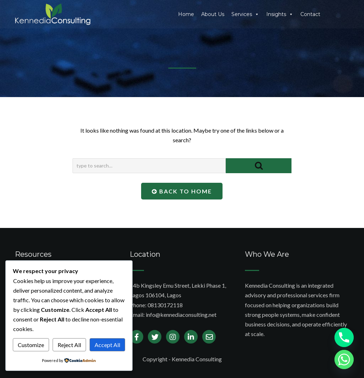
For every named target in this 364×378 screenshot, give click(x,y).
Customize (31, 344)
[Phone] (344, 337)
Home (186, 14)
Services (245, 14)
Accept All (107, 344)
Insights (279, 14)
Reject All (69, 344)
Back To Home (182, 191)
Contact (310, 14)
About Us (212, 14)
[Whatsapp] (344, 359)
